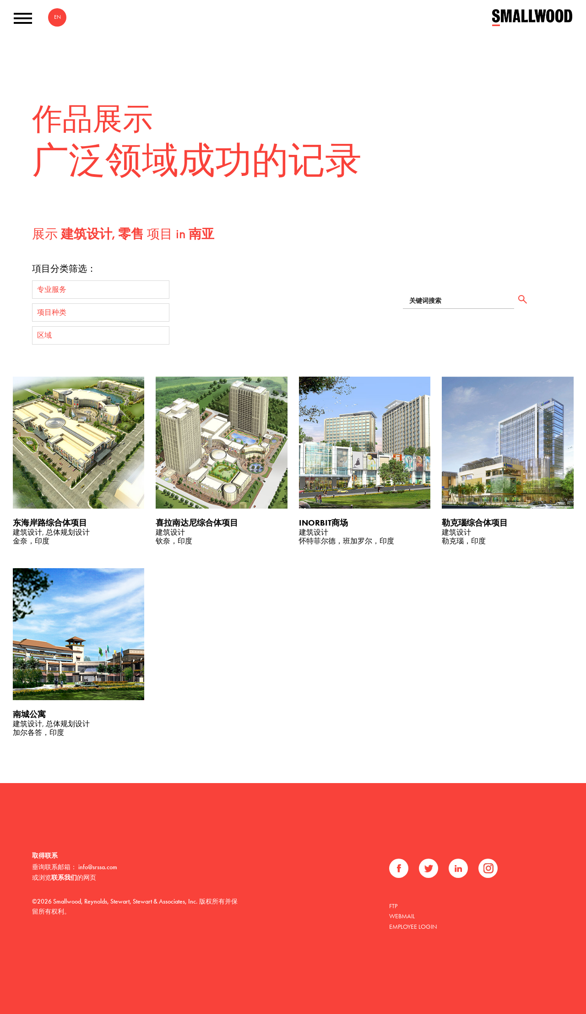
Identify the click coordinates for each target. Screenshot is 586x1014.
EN (57, 17)
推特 (428, 868)
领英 (458, 868)
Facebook (398, 868)
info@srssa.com (97, 867)
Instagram (488, 868)
